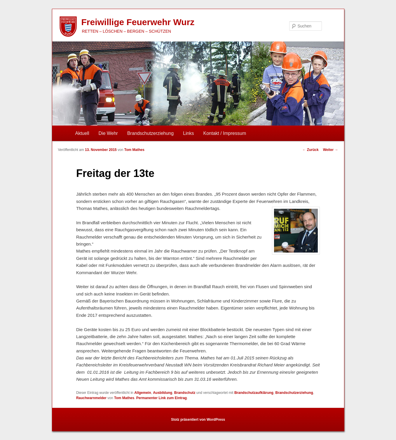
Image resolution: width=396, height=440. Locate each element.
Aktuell (82, 133)
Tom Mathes (134, 150)
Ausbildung (162, 393)
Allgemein (142, 393)
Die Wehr (108, 133)
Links (188, 133)
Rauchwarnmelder (91, 398)
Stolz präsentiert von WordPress (198, 420)
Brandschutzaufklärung (253, 393)
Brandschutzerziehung (150, 133)
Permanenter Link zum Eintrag (161, 398)
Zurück (310, 150)
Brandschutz (185, 393)
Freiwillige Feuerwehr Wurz (138, 22)
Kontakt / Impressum (224, 133)
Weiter (330, 150)
